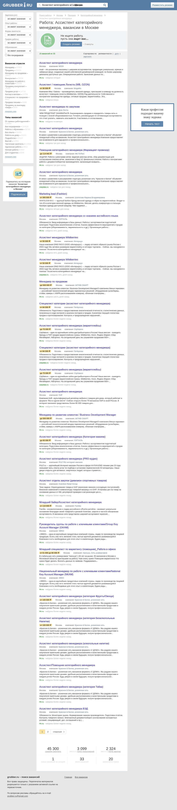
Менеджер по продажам (15, 73)
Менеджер (9, 67)
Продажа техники (12, 102)
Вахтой (8, 141)
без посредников (15, 55)
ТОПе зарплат (114, 760)
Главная (68, 785)
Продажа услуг (11, 91)
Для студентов (11, 153)
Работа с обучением (14, 129)
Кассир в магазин (12, 94)
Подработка (10, 138)
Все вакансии (81, 785)
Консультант (10, 78)
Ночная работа (11, 150)
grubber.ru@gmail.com (17, 804)
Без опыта (9, 132)
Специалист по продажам (16, 97)
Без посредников (12, 126)
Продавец (9, 70)
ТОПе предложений (85, 760)
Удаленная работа (13, 147)
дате (117, 54)
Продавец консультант (15, 86)
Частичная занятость (14, 144)
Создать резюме (72, 44)
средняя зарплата (53, 760)
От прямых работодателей (16, 121)
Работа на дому (12, 135)
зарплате (87, 56)
